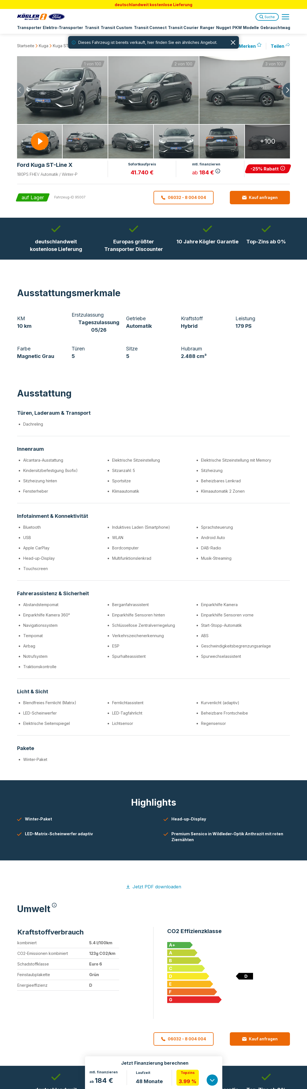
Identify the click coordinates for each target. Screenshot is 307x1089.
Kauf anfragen (260, 197)
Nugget (220, 27)
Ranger (205, 27)
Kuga (43, 45)
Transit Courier (181, 27)
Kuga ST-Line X (67, 45)
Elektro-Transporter (62, 27)
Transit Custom (115, 27)
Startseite (25, 45)
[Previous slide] (17, 90)
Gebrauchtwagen (274, 27)
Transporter (29, 27)
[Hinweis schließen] (233, 42)
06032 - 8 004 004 (183, 197)
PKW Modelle (242, 27)
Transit (91, 27)
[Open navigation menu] (285, 16)
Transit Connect (148, 27)
